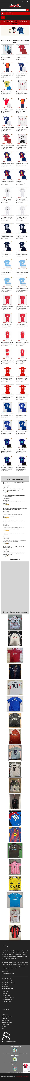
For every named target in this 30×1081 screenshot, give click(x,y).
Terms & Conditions (7, 1022)
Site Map (4, 1026)
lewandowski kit (6, 984)
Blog (3, 1028)
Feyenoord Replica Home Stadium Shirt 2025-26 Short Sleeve (14, 483)
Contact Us (5, 1014)
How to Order (5, 1020)
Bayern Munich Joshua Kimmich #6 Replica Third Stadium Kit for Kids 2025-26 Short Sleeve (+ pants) (15, 509)
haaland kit (4, 993)
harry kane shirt (6, 995)
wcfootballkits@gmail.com (9, 1041)
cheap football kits (6, 979)
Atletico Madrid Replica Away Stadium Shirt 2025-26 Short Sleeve (13, 534)
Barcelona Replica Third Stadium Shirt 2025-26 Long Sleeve (13, 522)
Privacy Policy (5, 1024)
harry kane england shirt (8, 997)
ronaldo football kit (6, 1001)
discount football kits (7, 981)
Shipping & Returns (7, 1016)
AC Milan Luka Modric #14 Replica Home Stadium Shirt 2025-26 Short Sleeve (14, 496)
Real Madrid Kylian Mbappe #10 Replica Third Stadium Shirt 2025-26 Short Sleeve (14, 547)
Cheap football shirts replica (22, 1076)
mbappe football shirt (7, 988)
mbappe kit (5, 986)
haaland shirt (5, 991)
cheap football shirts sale (8, 983)
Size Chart (4, 1018)
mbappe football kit (7, 999)
